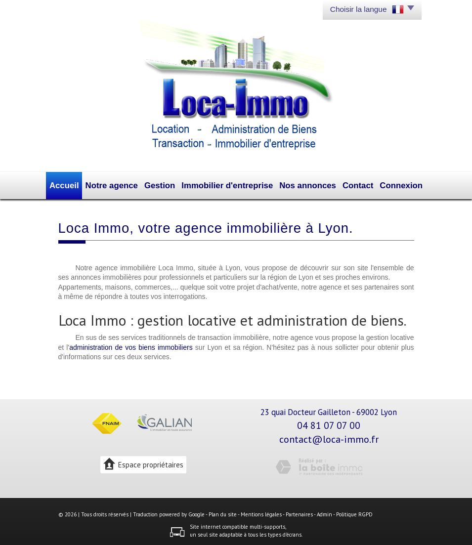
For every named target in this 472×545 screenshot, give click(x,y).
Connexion (390, 184)
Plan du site (223, 512)
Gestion (166, 184)
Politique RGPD (354, 512)
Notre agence (121, 184)
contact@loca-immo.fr (329, 437)
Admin (324, 512)
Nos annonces (301, 184)
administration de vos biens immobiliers (131, 345)
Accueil (76, 184)
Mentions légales (261, 512)
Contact (349, 184)
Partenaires (299, 512)
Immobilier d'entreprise (229, 184)
